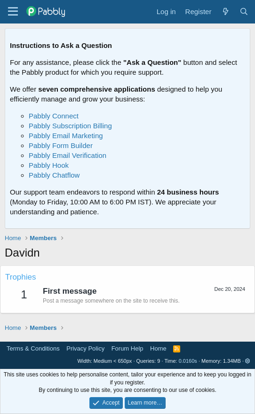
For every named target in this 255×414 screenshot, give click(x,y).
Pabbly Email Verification (67, 155)
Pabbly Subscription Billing (70, 126)
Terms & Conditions (33, 348)
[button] (247, 361)
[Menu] (13, 11)
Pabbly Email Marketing (66, 136)
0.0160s (188, 361)
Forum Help (127, 348)
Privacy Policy (85, 348)
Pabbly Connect (54, 116)
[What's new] (225, 11)
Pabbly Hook (49, 165)
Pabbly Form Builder (61, 145)
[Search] (244, 11)
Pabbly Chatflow (54, 175)
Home (158, 348)
